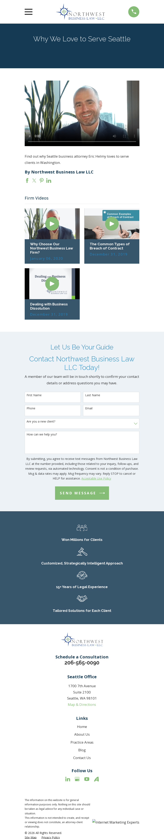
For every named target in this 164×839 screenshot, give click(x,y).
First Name (34, 395)
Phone (31, 408)
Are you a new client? (41, 421)
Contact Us (82, 757)
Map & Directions (82, 704)
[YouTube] (86, 779)
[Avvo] (96, 779)
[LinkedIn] (67, 779)
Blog (82, 750)
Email (88, 408)
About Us (82, 734)
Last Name (92, 395)
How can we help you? (42, 434)
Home (82, 726)
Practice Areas (82, 742)
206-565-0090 (81, 662)
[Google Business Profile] (77, 779)
